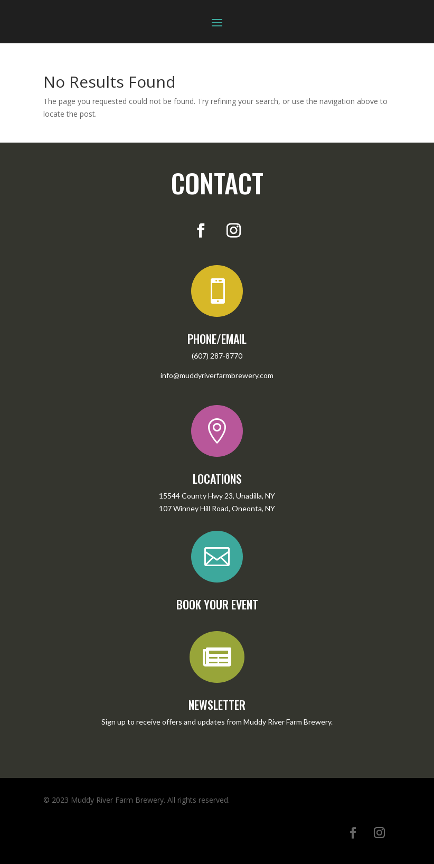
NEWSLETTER (217, 704)
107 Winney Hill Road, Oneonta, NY (217, 508)
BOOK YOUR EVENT (217, 604)
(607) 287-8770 (217, 355)
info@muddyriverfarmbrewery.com (217, 375)
